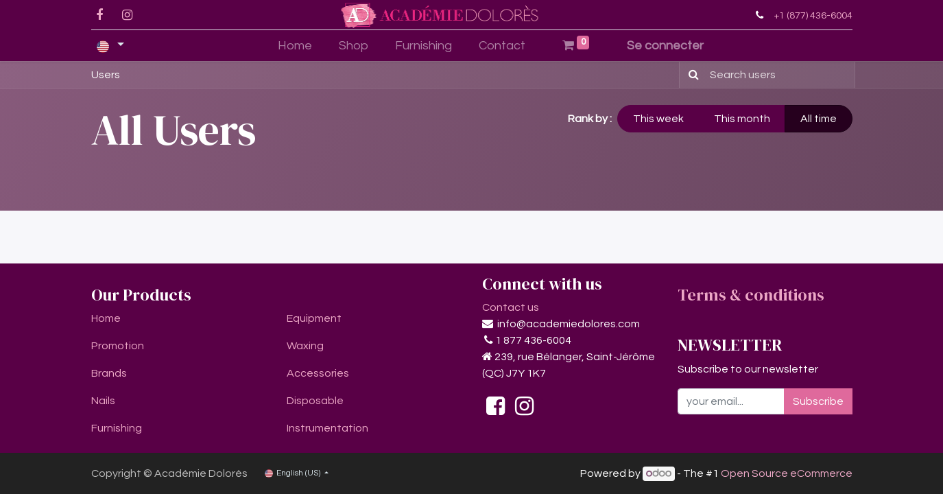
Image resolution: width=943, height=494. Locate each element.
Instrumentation (327, 428)
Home (106, 318)
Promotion (117, 345)
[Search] (691, 75)
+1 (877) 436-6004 (813, 15)
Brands (109, 373)
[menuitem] (295, 45)
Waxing (305, 345)
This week (658, 118)
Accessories (318, 373)
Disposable (315, 400)
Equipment (314, 318)
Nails (103, 400)
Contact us (510, 307)
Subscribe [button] (818, 401)
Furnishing (116, 428)
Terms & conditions (751, 294)
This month (742, 118)
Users (105, 74)
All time (818, 118)
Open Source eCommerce (786, 473)
